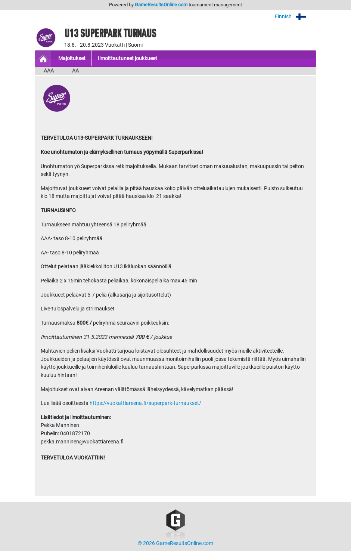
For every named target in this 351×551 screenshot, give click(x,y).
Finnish (295, 16)
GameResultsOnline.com (161, 4)
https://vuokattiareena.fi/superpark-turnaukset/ (144, 403)
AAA (49, 71)
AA (75, 71)
